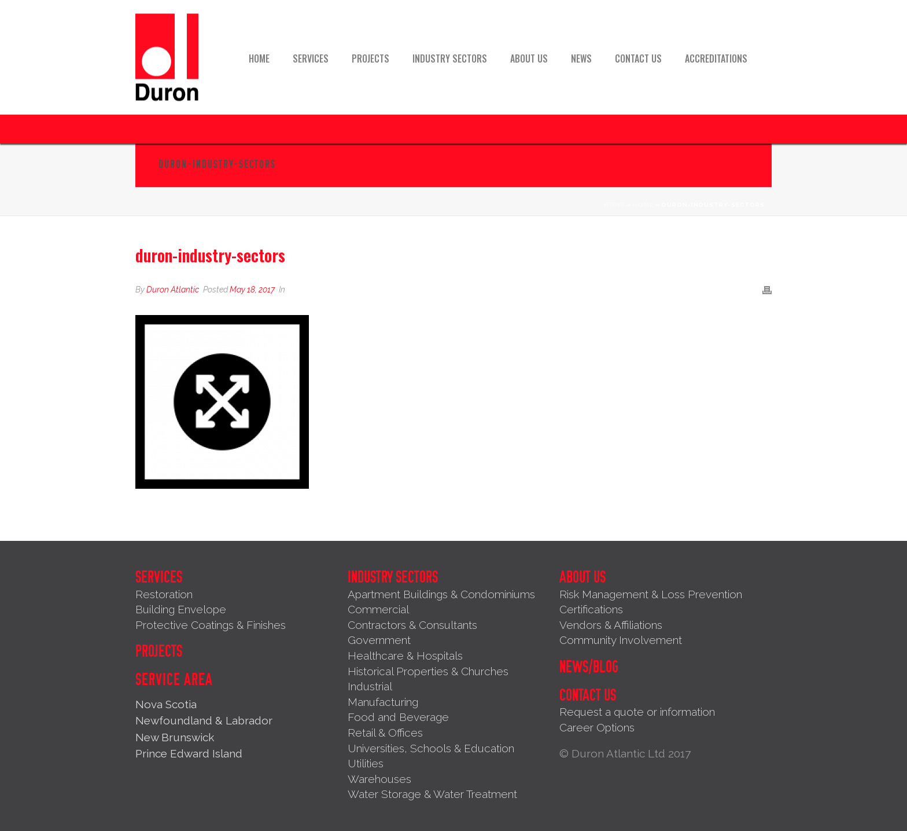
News (581, 58)
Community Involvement (620, 640)
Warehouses (379, 779)
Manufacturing (383, 701)
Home (259, 58)
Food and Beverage (398, 717)
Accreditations (716, 58)
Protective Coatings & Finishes (210, 624)
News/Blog (588, 667)
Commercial (378, 609)
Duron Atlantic (172, 289)
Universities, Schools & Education (431, 748)
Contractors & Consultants (412, 624)
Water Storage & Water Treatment (432, 794)
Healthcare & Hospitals (405, 655)
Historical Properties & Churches (428, 671)
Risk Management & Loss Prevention (650, 594)
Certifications (591, 609)
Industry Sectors (449, 58)
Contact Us (638, 58)
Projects (370, 58)
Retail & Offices (385, 732)
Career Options (597, 727)
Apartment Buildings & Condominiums (441, 594)
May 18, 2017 (252, 289)
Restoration (164, 594)
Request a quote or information (637, 711)
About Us (529, 58)
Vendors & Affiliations (610, 624)
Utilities (366, 763)
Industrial (370, 686)
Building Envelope (180, 609)
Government (379, 640)
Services (311, 58)
